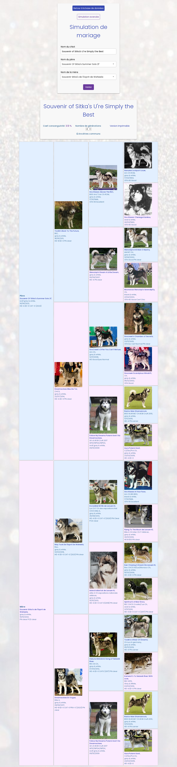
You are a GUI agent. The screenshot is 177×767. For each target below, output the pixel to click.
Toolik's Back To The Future (67, 231)
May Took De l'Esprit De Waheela (69, 544)
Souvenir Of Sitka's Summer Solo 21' (36, 298)
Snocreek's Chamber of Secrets (138, 336)
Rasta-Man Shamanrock (135, 411)
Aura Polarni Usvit (132, 448)
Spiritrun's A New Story (134, 602)
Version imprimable (120, 125)
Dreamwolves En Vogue (65, 697)
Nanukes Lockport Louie (134, 170)
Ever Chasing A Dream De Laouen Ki (140, 565)
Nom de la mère (69, 72)
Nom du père (68, 59)
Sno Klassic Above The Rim (101, 192)
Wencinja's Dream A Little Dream (104, 272)
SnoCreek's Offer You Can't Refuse (105, 349)
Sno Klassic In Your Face (134, 491)
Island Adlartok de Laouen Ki (102, 590)
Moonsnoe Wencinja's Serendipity (139, 289)
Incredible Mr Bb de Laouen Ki (102, 506)
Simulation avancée (88, 16)
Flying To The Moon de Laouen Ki (138, 529)
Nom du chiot (68, 46)
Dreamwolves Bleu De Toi (66, 389)
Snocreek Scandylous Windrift (137, 373)
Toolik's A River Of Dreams (136, 640)
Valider (88, 87)
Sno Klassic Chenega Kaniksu (137, 217)
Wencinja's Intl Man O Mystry (137, 250)
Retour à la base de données (89, 8)
